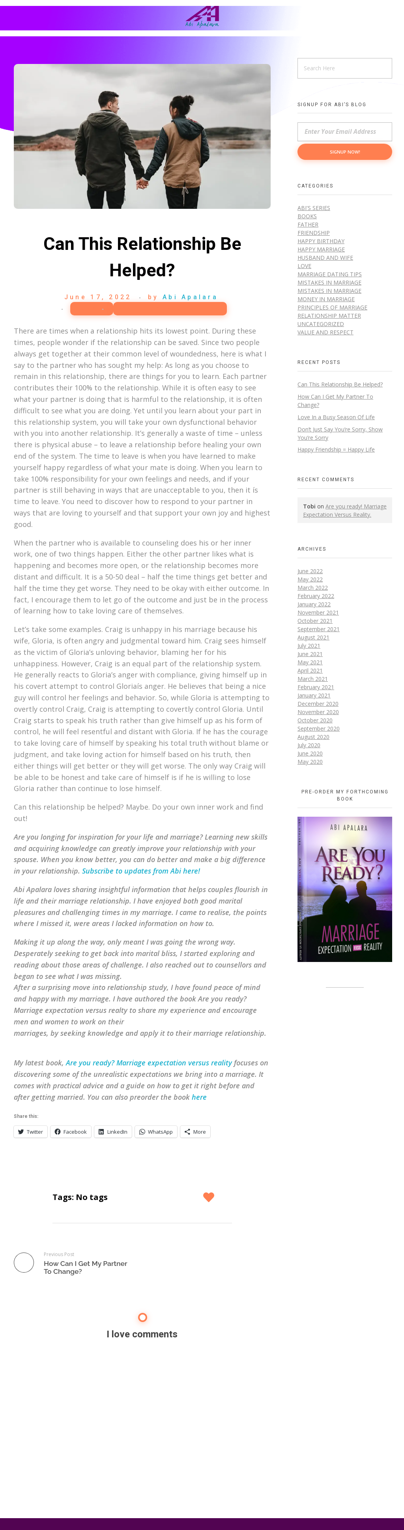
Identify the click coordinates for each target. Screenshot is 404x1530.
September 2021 (318, 629)
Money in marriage (326, 299)
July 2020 (308, 745)
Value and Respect (325, 332)
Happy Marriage (321, 249)
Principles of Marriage (332, 307)
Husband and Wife (325, 257)
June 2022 (310, 571)
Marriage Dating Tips (170, 308)
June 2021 (310, 654)
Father (307, 224)
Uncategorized (320, 324)
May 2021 (310, 662)
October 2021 (315, 620)
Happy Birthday (320, 241)
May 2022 (310, 579)
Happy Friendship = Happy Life (336, 449)
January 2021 (314, 695)
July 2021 (308, 645)
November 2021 (318, 612)
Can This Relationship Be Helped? (340, 384)
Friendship (313, 232)
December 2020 (318, 703)
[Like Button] (209, 1197)
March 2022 (312, 587)
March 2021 (312, 678)
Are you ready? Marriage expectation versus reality (149, 1062)
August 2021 (313, 637)
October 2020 (315, 720)
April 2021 (310, 670)
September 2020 (318, 728)
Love (87, 308)
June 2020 (310, 753)
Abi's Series (313, 208)
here (199, 1097)
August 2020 (313, 737)
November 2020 (318, 712)
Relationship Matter (329, 315)
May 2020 (310, 761)
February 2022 (315, 596)
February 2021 (315, 687)
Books (307, 216)
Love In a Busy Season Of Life (336, 417)
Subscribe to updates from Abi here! (141, 871)
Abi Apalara (190, 297)
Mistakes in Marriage (329, 282)
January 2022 (314, 604)
